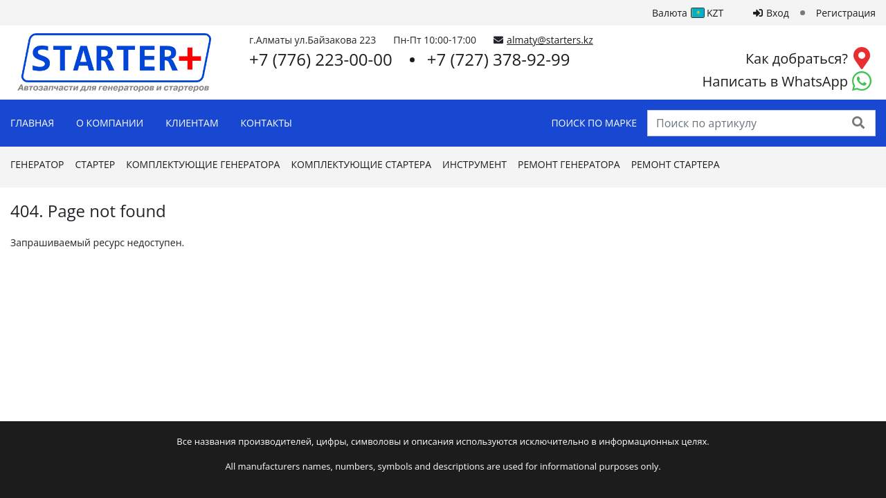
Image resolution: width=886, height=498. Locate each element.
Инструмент (474, 164)
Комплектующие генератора (203, 164)
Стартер (95, 164)
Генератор (37, 164)
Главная (32, 122)
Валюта (691, 13)
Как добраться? (796, 58)
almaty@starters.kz (550, 39)
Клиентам (191, 122)
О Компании (109, 122)
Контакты (266, 122)
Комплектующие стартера (361, 164)
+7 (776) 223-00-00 (320, 59)
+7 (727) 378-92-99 (498, 59)
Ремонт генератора (569, 164)
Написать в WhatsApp (775, 81)
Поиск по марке (594, 122)
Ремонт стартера (675, 164)
